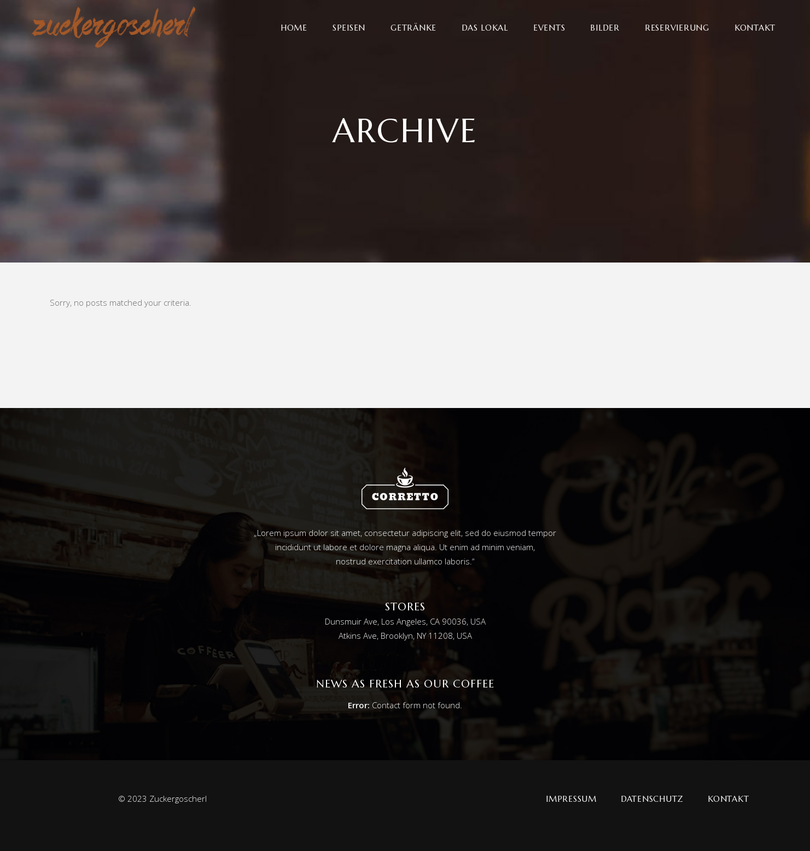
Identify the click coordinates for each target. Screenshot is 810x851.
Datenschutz (652, 799)
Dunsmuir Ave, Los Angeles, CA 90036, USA (405, 621)
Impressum (571, 799)
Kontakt (728, 799)
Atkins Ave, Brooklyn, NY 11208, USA (405, 635)
